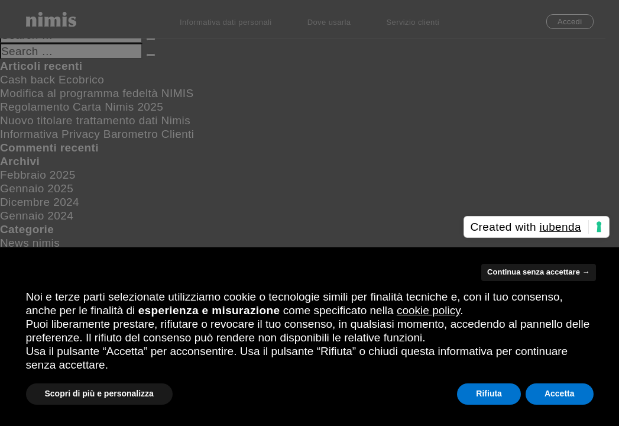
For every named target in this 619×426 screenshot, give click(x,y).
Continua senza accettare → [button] (538, 271)
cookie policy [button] (428, 310)
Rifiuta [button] (489, 393)
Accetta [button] (560, 393)
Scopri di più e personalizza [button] (99, 393)
